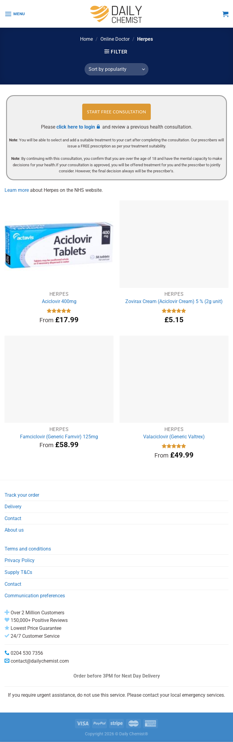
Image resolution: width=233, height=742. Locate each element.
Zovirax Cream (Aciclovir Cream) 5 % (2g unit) (174, 301)
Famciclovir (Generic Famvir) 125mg (59, 437)
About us (14, 530)
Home (86, 39)
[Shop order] (116, 69)
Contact (13, 518)
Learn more (17, 190)
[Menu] (15, 13)
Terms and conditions (28, 549)
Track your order (22, 495)
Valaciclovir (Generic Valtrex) (174, 437)
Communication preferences (35, 596)
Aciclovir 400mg (59, 301)
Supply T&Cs (18, 572)
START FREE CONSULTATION (116, 111)
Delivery (13, 506)
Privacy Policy (20, 560)
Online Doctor (115, 39)
